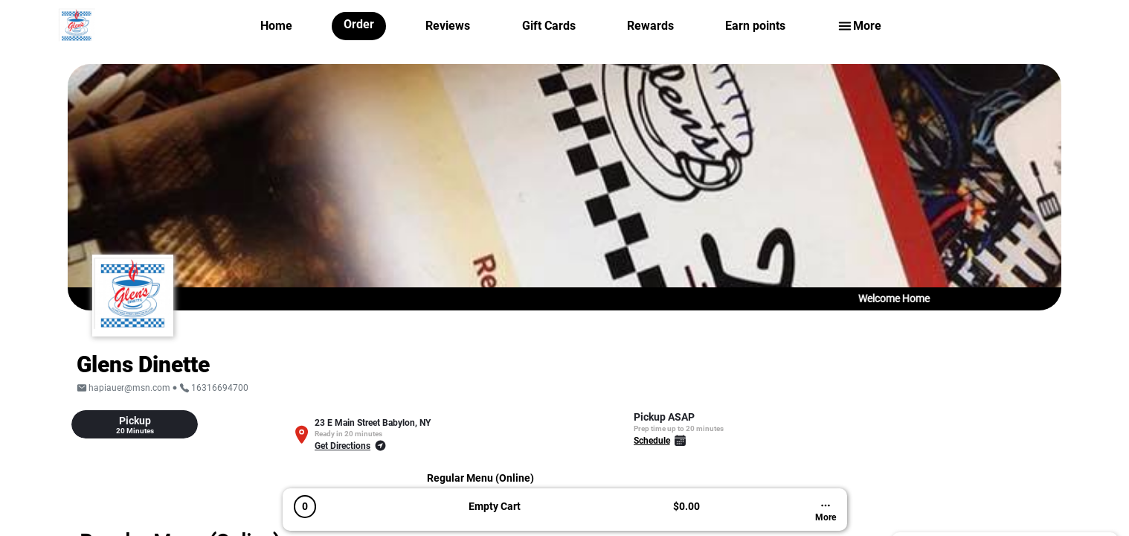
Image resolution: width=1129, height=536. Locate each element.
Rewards (650, 26)
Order (359, 24)
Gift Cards (549, 26)
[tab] (134, 424)
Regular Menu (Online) (480, 478)
